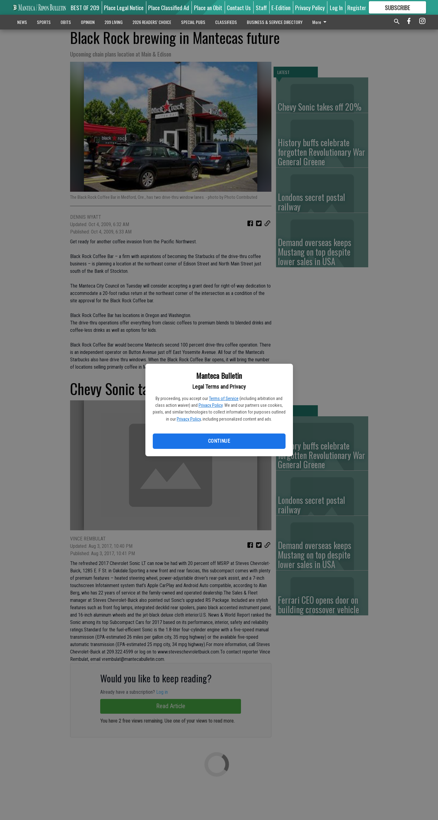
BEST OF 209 (85, 7)
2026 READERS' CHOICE (151, 22)
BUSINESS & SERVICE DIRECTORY (274, 22)
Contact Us (239, 7)
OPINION (88, 22)
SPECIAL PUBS (193, 22)
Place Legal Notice (124, 7)
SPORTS (44, 22)
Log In (336, 7)
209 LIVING (114, 22)
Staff (261, 7)
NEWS (22, 22)
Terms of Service (224, 398)
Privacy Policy (211, 405)
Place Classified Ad (168, 7)
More (320, 22)
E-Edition (280, 7)
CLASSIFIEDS (226, 22)
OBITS (66, 22)
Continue (219, 441)
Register (356, 7)
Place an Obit (208, 7)
